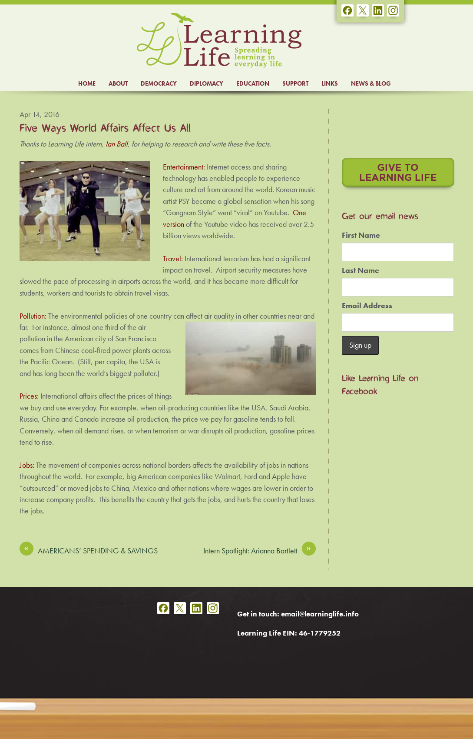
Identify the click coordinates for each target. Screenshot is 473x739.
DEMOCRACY (159, 83)
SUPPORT (295, 83)
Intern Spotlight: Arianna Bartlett (259, 550)
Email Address (367, 305)
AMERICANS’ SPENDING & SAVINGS (89, 550)
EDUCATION (252, 83)
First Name (361, 235)
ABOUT (118, 83)
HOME (87, 83)
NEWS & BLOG (371, 83)
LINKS (329, 83)
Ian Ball (117, 144)
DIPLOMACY (206, 83)
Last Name (360, 270)
